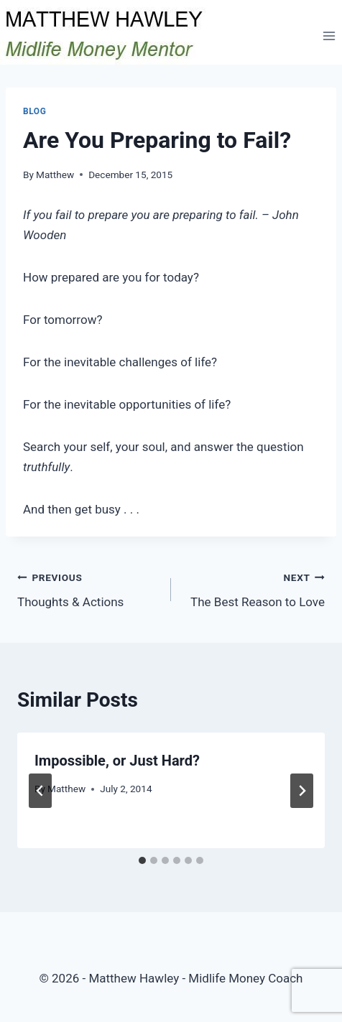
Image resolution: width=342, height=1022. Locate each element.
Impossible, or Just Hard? (117, 760)
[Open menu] (328, 35)
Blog (34, 111)
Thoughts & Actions (88, 588)
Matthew (55, 174)
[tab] (142, 860)
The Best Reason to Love (254, 588)
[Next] (301, 791)
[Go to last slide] (40, 791)
